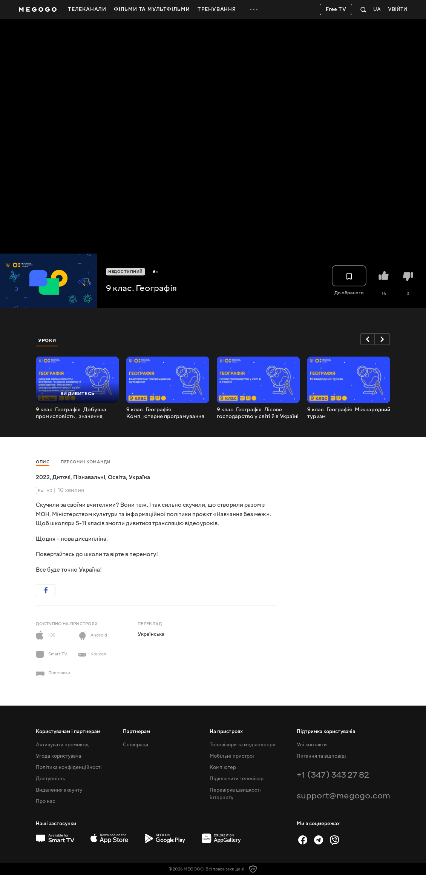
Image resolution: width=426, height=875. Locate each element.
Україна (139, 477)
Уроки (47, 340)
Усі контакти (312, 744)
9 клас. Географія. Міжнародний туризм (348, 413)
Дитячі (61, 477)
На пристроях (226, 731)
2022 (43, 477)
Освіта (117, 477)
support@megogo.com (343, 795)
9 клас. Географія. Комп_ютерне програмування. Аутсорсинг (166, 413)
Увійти (397, 9)
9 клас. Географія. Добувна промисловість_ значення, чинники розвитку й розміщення (77, 413)
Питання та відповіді (321, 756)
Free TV (336, 9)
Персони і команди (86, 462)
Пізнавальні (89, 477)
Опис (42, 462)
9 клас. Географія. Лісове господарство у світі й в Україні (258, 413)
